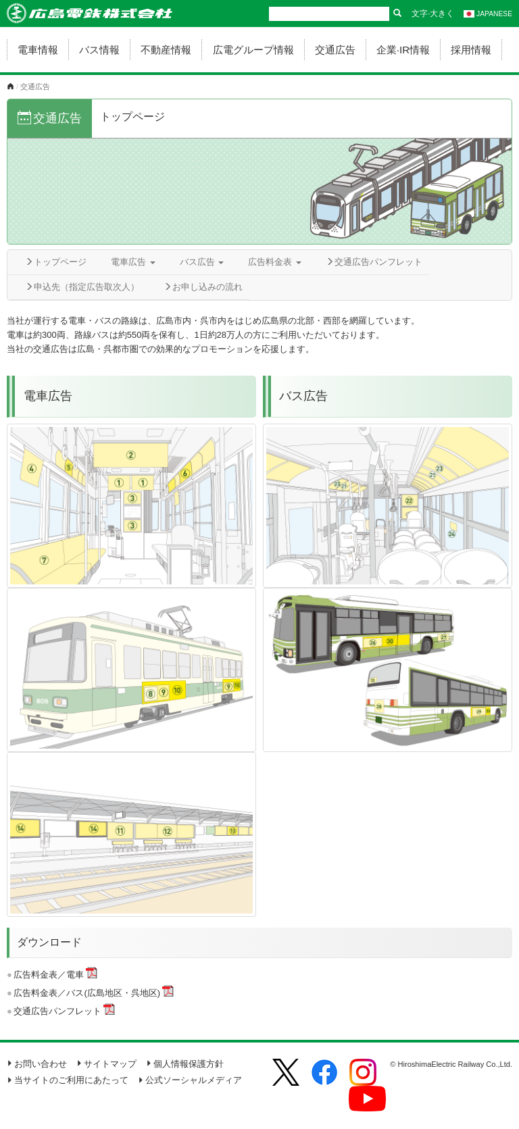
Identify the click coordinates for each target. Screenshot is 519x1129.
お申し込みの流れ (203, 287)
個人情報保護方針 (185, 1064)
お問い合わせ (37, 1064)
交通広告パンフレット (374, 262)
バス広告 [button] (202, 262)
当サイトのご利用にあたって (67, 1080)
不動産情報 (166, 49)
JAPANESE (488, 14)
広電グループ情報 (253, 49)
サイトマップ (106, 1064)
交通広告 (335, 49)
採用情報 (471, 49)
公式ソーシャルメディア (190, 1080)
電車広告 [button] (133, 262)
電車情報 (38, 49)
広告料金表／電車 (49, 975)
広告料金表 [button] (274, 262)
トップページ (55, 262)
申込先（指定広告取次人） (82, 287)
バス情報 (99, 49)
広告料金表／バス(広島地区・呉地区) (87, 993)
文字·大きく (433, 13)
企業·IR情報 (403, 49)
